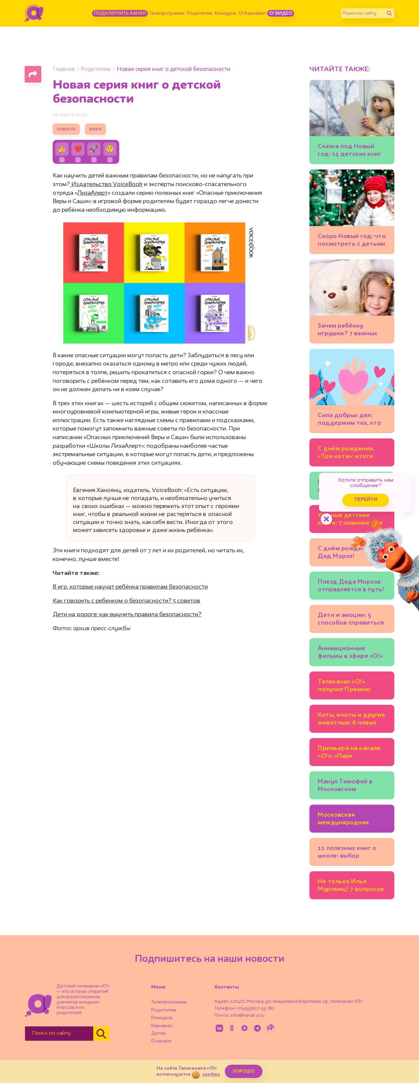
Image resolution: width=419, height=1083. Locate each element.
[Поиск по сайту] (362, 13)
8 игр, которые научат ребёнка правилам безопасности (130, 587)
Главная (64, 69)
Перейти (365, 500)
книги (95, 129)
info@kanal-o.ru (247, 1015)
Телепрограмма (167, 13)
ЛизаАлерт (92, 193)
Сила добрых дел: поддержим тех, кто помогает (349, 420)
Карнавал (162, 1026)
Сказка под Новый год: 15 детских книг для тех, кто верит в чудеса (349, 151)
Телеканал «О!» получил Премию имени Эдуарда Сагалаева (344, 686)
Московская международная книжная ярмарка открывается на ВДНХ (345, 819)
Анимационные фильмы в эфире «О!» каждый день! (350, 653)
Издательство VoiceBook (106, 184)
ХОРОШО (243, 1071)
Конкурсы (225, 13)
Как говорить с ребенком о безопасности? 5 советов (126, 601)
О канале (161, 1041)
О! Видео (280, 13)
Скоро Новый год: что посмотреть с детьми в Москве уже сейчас (352, 241)
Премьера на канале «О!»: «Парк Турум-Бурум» (349, 753)
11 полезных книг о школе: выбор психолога (347, 853)
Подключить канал (120, 13)
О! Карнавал (252, 13)
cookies (211, 1074)
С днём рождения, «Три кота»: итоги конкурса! (346, 453)
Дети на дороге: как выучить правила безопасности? (127, 614)
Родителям (199, 13)
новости (66, 129)
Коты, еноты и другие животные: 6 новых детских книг (351, 719)
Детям (158, 1033)
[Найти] (389, 13)
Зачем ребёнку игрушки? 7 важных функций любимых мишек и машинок (347, 330)
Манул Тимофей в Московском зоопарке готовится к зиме (351, 786)
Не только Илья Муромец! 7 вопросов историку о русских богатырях (351, 886)
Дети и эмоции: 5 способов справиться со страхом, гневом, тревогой (351, 620)
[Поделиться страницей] (33, 74)
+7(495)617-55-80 (255, 1008)
